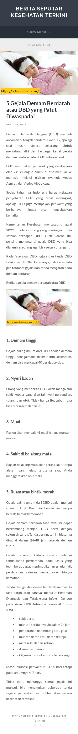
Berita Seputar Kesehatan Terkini (39, 11)
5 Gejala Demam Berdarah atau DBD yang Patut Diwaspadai (38, 110)
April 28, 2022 (16, 124)
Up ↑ (40, 725)
